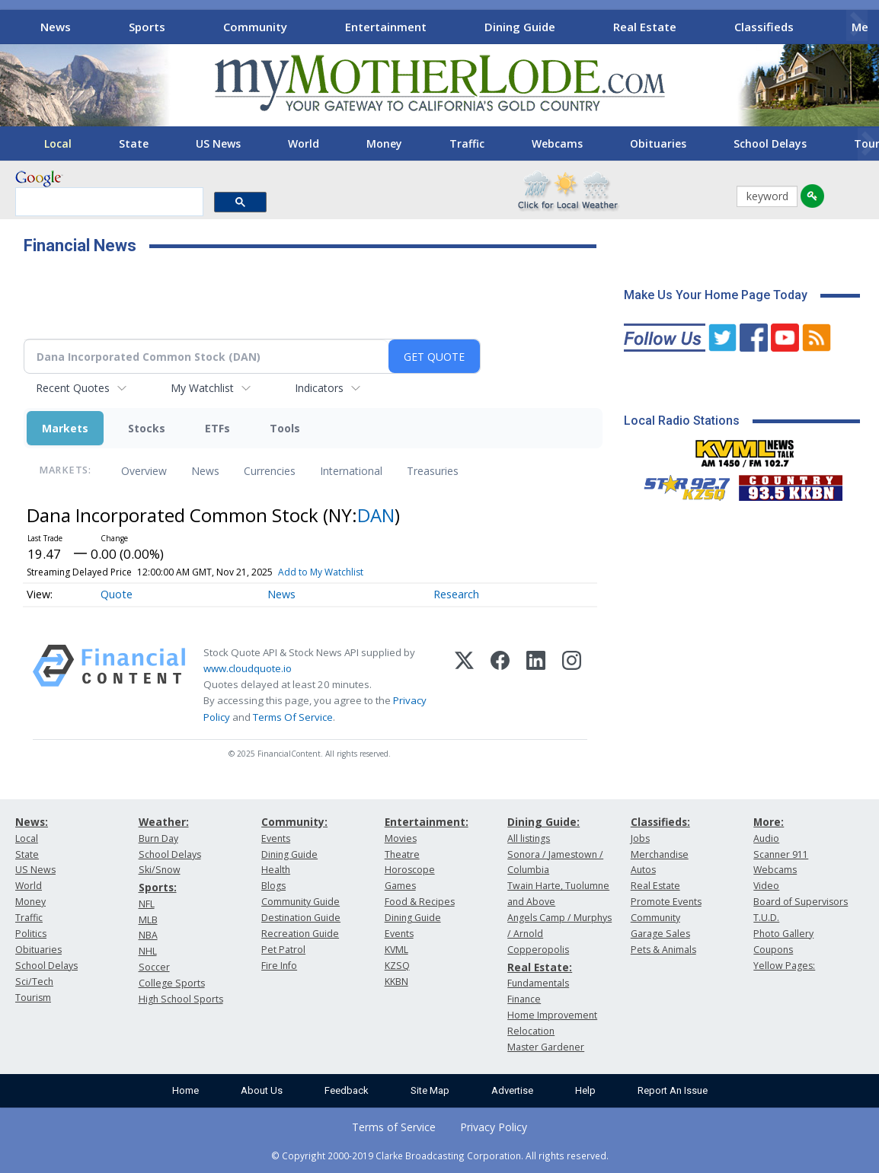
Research (456, 594)
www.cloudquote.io (247, 668)
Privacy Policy (493, 1127)
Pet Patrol (283, 949)
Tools (285, 428)
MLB (148, 919)
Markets (65, 428)
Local (58, 143)
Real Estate (644, 26)
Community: (294, 821)
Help (585, 1090)
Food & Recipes (420, 901)
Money (384, 143)
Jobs (640, 838)
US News (218, 143)
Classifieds (764, 26)
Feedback (346, 1090)
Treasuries (433, 471)
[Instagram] (571, 685)
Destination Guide (300, 917)
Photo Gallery (783, 933)
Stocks (146, 428)
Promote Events (666, 901)
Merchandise (660, 854)
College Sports (172, 983)
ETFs (217, 428)
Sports (147, 26)
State (134, 143)
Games (400, 885)
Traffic (466, 143)
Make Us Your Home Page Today (715, 295)
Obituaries (658, 143)
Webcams (557, 143)
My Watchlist (202, 388)
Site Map (430, 1090)
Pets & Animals (663, 949)
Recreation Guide (300, 933)
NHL (148, 951)
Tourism (33, 997)
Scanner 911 (780, 854)
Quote (117, 594)
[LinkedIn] (535, 685)
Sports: (158, 887)
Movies (401, 838)
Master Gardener (545, 1047)
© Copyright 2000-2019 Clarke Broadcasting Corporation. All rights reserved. (440, 1155)
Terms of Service (394, 1127)
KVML (396, 949)
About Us (262, 1090)
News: (31, 821)
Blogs (273, 885)
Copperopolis (538, 949)
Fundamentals (538, 983)
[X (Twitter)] (464, 685)
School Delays (770, 143)
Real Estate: (539, 967)
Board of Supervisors (800, 901)
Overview (144, 471)
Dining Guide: (543, 821)
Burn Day (158, 838)
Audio (766, 838)
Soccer (154, 967)
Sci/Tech (34, 981)
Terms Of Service (293, 717)
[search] (108, 202)
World (303, 143)
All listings (528, 838)
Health (275, 869)
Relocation (531, 1031)
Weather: (164, 821)
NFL (147, 903)
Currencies (270, 471)
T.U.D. (766, 917)
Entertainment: (426, 821)
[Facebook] (500, 685)
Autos (643, 869)
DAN (376, 515)
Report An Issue (673, 1090)
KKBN (396, 981)
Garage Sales (660, 933)
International (351, 471)
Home (185, 1090)
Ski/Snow (160, 869)
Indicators (319, 388)
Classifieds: (660, 821)
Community (255, 26)
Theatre (402, 854)
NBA (148, 935)
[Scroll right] (857, 24)
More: (768, 821)
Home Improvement (552, 1015)
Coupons (773, 949)
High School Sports (181, 999)
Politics (30, 933)
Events (275, 838)
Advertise (512, 1090)
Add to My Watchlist (320, 572)
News (55, 26)
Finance (524, 999)
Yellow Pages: (784, 965)
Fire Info (279, 965)
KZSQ (397, 965)
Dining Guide (519, 26)
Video (766, 885)
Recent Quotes (73, 388)
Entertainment (386, 26)
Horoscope (410, 869)
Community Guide (300, 901)
